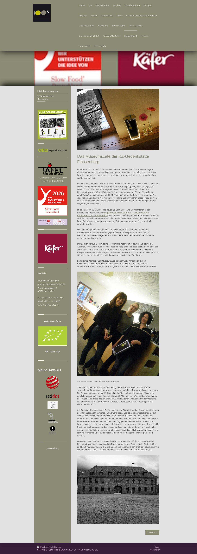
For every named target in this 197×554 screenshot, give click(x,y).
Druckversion (44, 547)
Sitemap (57, 547)
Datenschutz (52, 448)
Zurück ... (152, 532)
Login (157, 547)
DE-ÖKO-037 (52, 351)
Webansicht (155, 550)
